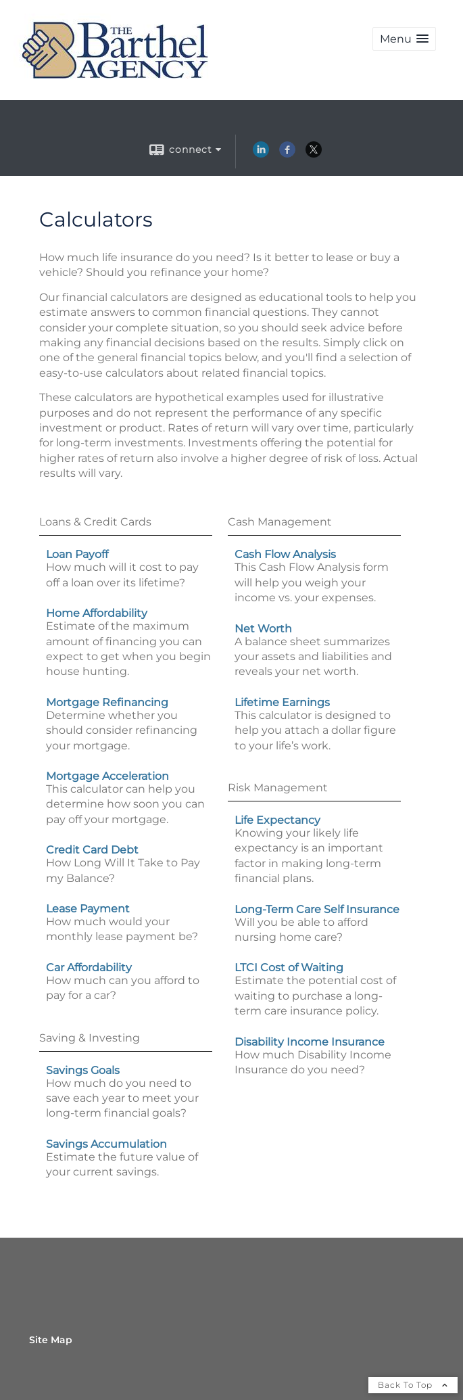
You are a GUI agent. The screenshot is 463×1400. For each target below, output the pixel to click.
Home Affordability (96, 613)
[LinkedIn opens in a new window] (261, 154)
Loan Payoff (77, 554)
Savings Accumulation (106, 1144)
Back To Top (413, 1385)
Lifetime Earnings (282, 702)
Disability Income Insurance (310, 1041)
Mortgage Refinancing (107, 702)
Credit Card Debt (92, 849)
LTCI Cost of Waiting (289, 967)
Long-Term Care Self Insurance (317, 909)
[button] (404, 39)
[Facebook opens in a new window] (287, 154)
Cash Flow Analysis (285, 554)
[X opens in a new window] (314, 154)
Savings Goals (83, 1070)
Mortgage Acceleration (107, 776)
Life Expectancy (277, 820)
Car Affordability (89, 967)
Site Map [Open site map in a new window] (50, 1340)
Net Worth (263, 628)
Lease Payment (88, 908)
